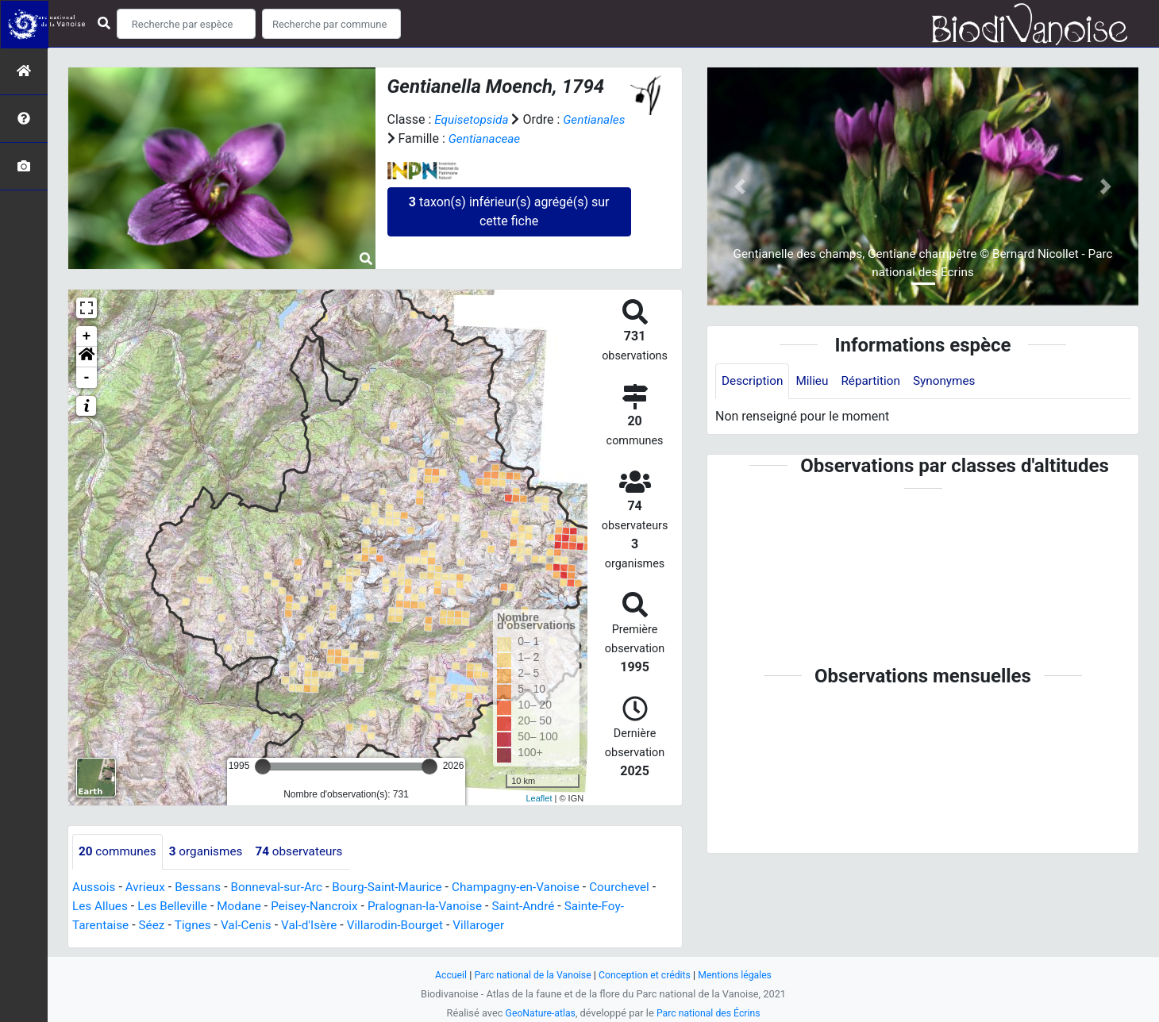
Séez (154, 925)
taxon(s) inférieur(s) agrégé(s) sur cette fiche (509, 211)
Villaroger (495, 925)
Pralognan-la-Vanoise (446, 906)
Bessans (203, 887)
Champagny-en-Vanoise (534, 887)
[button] (86, 357)
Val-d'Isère (318, 925)
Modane (252, 906)
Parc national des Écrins (710, 1013)
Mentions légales (740, 975)
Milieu (816, 381)
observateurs (307, 851)
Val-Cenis (252, 925)
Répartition (876, 381)
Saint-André (549, 906)
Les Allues (108, 906)
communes (119, 851)
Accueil (444, 975)
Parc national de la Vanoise (529, 975)
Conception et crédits (647, 975)
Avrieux (147, 887)
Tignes (197, 925)
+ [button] (87, 336)
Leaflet (539, 798)
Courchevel (641, 887)
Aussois (94, 887)
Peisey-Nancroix (331, 906)
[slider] (263, 766)
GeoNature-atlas (538, 1013)
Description (754, 381)
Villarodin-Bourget (407, 925)
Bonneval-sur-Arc (285, 887)
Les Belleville (183, 906)
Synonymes (952, 381)
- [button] (87, 377)
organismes (210, 851)
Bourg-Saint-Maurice (399, 887)
